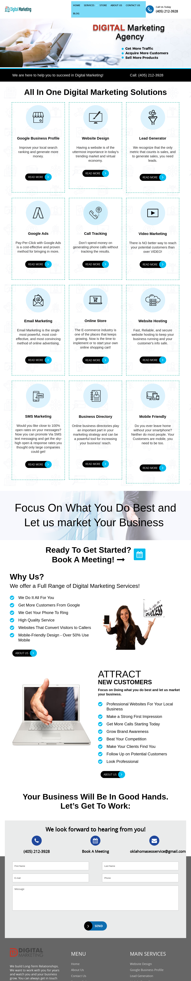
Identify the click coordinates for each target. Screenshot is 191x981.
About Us (77, 965)
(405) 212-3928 (176, 9)
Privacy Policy (80, 977)
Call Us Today (174, 4)
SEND (93, 921)
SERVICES (70, 7)
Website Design (141, 959)
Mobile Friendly (141, 977)
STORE (84, 7)
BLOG (128, 7)
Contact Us (78, 971)
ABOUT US (97, 7)
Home (75, 959)
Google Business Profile (146, 965)
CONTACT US (114, 7)
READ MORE (39, 172)
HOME (57, 7)
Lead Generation (141, 971)
